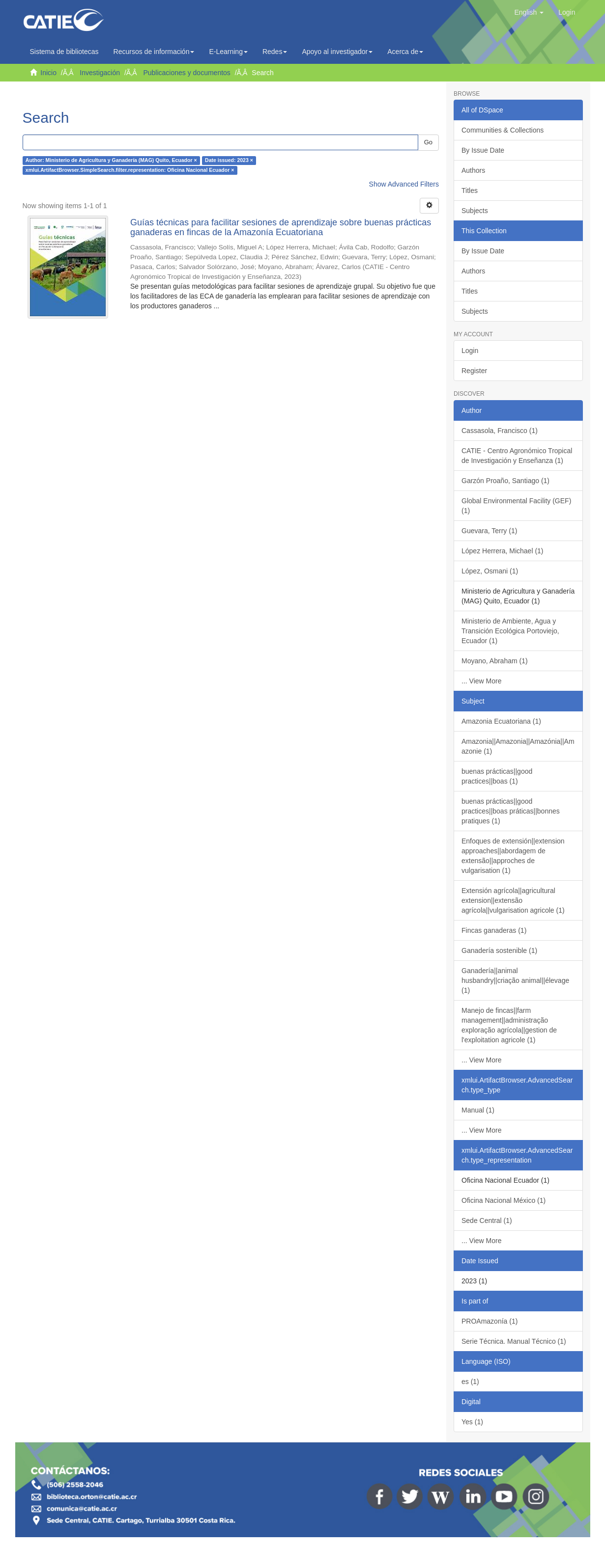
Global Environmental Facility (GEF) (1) (516, 506)
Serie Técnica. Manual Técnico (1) (513, 1341)
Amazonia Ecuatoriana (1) (501, 721)
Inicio (48, 73)
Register (474, 371)
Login (469, 350)
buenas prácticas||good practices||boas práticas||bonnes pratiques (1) (510, 811)
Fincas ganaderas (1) (493, 930)
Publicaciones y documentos (186, 73)
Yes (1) (472, 1422)
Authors (473, 170)
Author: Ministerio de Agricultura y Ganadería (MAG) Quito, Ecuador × (111, 160)
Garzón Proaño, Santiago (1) (505, 481)
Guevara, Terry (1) (489, 531)
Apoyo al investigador (337, 51)
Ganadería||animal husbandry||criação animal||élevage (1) (515, 980)
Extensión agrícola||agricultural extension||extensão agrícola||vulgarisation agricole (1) (513, 900)
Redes (274, 51)
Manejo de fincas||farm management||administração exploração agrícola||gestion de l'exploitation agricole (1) (509, 1025)
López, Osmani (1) (489, 571)
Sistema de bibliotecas (64, 51)
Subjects (474, 211)
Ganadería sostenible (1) (499, 950)
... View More (481, 681)
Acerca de (405, 51)
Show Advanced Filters (404, 184)
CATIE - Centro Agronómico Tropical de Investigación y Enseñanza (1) (516, 455)
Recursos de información (154, 51)
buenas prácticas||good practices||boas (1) (496, 776)
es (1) (470, 1381)
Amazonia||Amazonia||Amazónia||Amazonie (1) (518, 746)
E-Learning (228, 51)
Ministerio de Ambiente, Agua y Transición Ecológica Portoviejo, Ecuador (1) (510, 631)
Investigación (100, 73)
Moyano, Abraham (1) (494, 661)
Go (428, 142)
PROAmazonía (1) (489, 1321)
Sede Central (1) (486, 1220)
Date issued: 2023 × (229, 160)
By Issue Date (482, 150)
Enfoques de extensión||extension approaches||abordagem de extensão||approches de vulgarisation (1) (513, 855)
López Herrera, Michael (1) (502, 551)
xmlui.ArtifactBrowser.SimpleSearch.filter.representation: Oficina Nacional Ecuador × (130, 170)
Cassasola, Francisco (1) (499, 430)
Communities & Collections (502, 130)
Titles (469, 190)
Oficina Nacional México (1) (503, 1200)
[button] (529, 12)
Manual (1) (477, 1110)
